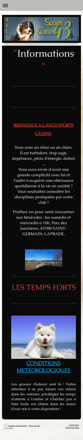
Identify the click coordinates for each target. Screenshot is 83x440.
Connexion (74, 424)
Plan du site (34, 425)
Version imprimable (15, 425)
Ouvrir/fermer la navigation (41, 5)
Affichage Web (72, 427)
